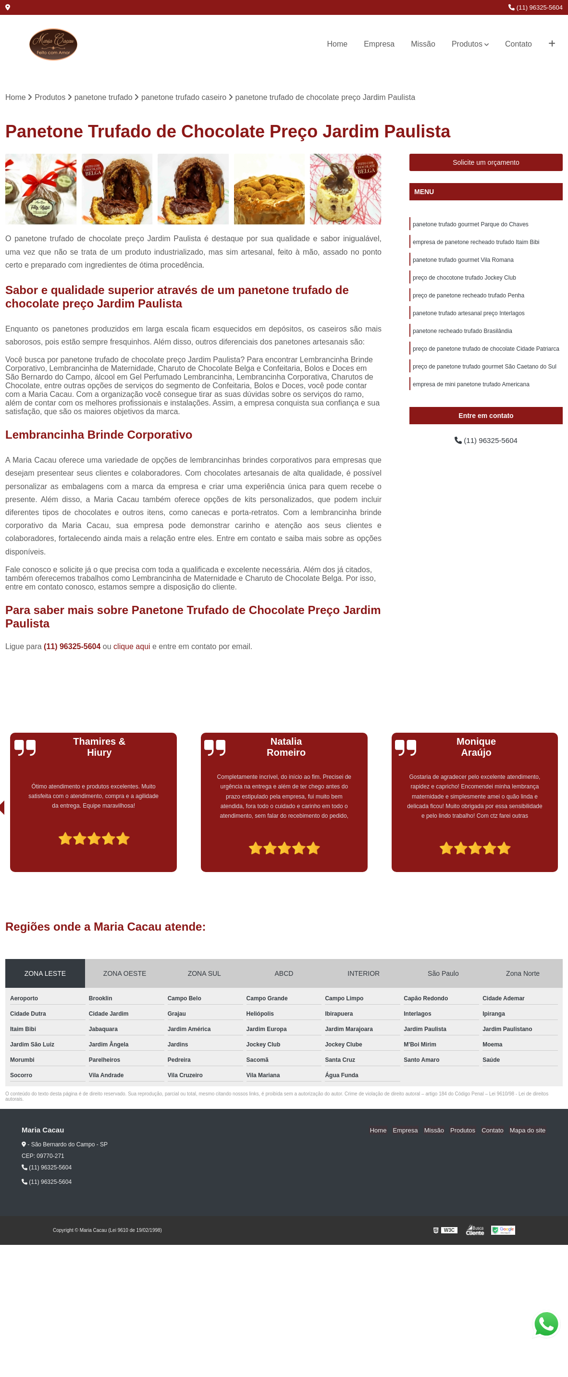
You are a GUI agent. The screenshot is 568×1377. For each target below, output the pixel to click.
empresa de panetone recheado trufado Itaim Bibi (476, 243)
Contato (518, 44)
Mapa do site (528, 1130)
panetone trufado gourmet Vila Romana (463, 261)
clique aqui (131, 647)
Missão (423, 44)
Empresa (379, 44)
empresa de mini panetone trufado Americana (471, 389)
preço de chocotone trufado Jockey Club (464, 279)
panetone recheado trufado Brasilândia (462, 334)
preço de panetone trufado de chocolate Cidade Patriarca (486, 352)
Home (337, 44)
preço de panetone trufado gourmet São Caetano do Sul (484, 371)
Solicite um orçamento (486, 163)
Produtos (467, 44)
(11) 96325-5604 (535, 7)
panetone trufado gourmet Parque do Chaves (471, 224)
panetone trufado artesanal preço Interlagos (469, 316)
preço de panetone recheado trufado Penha (468, 298)
